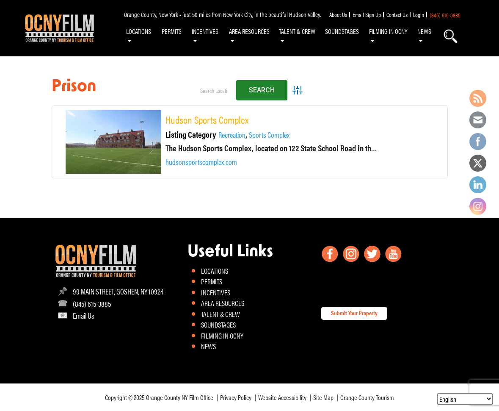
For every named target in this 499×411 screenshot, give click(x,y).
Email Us (83, 315)
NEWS (424, 31)
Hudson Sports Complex (206, 120)
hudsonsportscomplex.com (201, 162)
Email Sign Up (367, 14)
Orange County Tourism (367, 397)
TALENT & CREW (297, 31)
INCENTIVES (205, 31)
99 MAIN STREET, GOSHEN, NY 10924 (118, 291)
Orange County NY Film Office (179, 397)
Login (418, 14)
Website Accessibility (282, 397)
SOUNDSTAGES (342, 31)
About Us (338, 14)
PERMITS (172, 31)
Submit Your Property (354, 312)
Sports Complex (269, 135)
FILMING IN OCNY (388, 31)
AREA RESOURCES (249, 31)
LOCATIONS (138, 31)
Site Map (323, 397)
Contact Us (397, 14)
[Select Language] (465, 399)
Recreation (231, 135)
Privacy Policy (235, 397)
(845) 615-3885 (445, 15)
